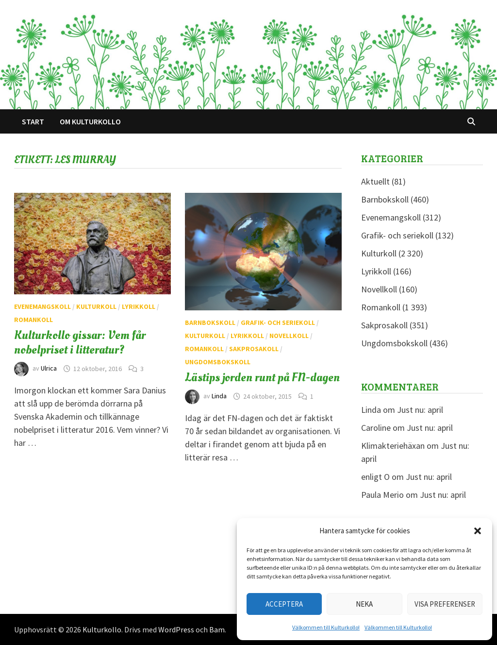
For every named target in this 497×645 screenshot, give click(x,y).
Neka (364, 604)
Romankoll (33, 319)
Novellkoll (289, 335)
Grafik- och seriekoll (278, 322)
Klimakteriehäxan (393, 445)
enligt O (375, 476)
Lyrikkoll (138, 306)
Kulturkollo (102, 629)
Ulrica (49, 368)
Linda (219, 396)
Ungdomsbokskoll (217, 361)
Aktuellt (375, 181)
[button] (477, 531)
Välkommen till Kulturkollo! (326, 627)
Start (33, 121)
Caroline (376, 427)
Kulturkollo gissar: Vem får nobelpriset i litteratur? (80, 342)
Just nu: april (420, 409)
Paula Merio (382, 494)
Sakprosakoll (254, 348)
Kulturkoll (96, 306)
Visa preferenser (444, 604)
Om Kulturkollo (90, 121)
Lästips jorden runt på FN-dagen (262, 377)
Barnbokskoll (210, 322)
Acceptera (284, 604)
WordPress (176, 629)
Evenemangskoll (42, 306)
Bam (217, 629)
